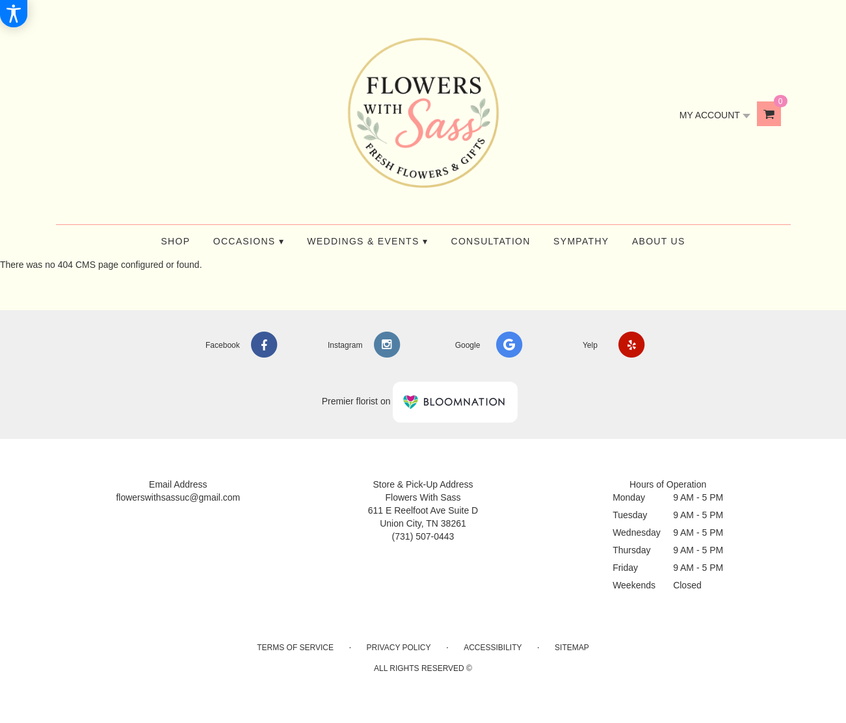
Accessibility (493, 647)
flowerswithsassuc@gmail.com (178, 497)
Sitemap (572, 647)
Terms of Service (295, 647)
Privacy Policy (399, 647)
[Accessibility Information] (13, 13)
